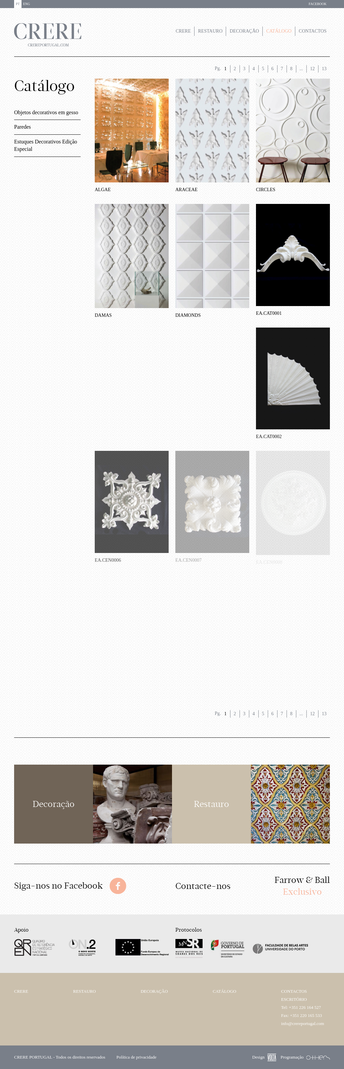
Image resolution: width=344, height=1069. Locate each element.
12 (312, 68)
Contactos (313, 31)
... (301, 68)
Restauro (210, 31)
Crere (183, 31)
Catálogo (278, 31)
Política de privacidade (137, 1057)
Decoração (244, 31)
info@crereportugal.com (302, 1023)
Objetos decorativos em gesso (46, 112)
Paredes (22, 127)
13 (324, 68)
